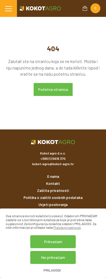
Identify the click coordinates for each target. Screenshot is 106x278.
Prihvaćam (53, 241)
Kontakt (53, 183)
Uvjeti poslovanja (53, 204)
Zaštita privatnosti (53, 190)
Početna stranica (53, 89)
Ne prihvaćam (53, 257)
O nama (53, 176)
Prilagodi (52, 270)
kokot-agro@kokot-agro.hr (53, 164)
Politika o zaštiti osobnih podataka (53, 197)
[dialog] (53, 243)
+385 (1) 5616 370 (53, 158)
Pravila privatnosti (67, 227)
